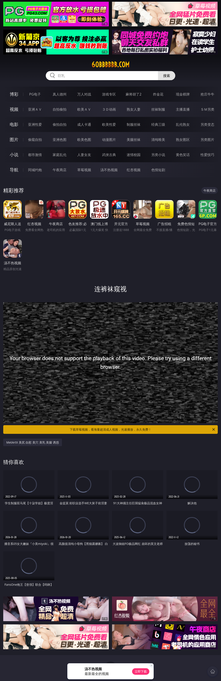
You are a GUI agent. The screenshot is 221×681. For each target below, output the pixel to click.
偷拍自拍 (59, 124)
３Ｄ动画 (109, 109)
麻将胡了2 (133, 94)
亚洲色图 (59, 139)
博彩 (14, 94)
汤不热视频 (109, 169)
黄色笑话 (183, 154)
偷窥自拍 (35, 139)
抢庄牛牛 (207, 94)
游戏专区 (109, 94)
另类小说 (158, 154)
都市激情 (35, 154)
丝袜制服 (158, 109)
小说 (14, 155)
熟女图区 (183, 139)
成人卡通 (84, 124)
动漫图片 (109, 139)
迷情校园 (133, 154)
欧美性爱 (109, 124)
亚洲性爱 (35, 124)
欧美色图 (84, 139)
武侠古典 (109, 154)
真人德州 (59, 94)
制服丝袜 (133, 124)
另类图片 (207, 139)
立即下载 (141, 671)
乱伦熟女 (183, 124)
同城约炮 (35, 169)
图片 (14, 139)
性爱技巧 (207, 154)
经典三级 (158, 124)
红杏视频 (133, 169)
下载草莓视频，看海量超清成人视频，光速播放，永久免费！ (143, 429)
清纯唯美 (158, 139)
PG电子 (35, 94)
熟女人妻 (133, 109)
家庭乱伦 (59, 154)
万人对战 (84, 94)
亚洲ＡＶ (35, 109)
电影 (14, 124)
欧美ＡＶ (84, 109)
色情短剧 (158, 169)
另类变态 (207, 124)
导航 (14, 170)
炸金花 (158, 94)
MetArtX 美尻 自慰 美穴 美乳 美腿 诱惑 (32, 442)
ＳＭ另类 (207, 109)
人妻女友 (84, 154)
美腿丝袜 (133, 139)
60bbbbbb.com (110, 64)
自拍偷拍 (59, 109)
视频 (14, 109)
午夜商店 (59, 169)
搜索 (166, 75)
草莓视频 (84, 169)
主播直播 (183, 109)
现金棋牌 (183, 94)
